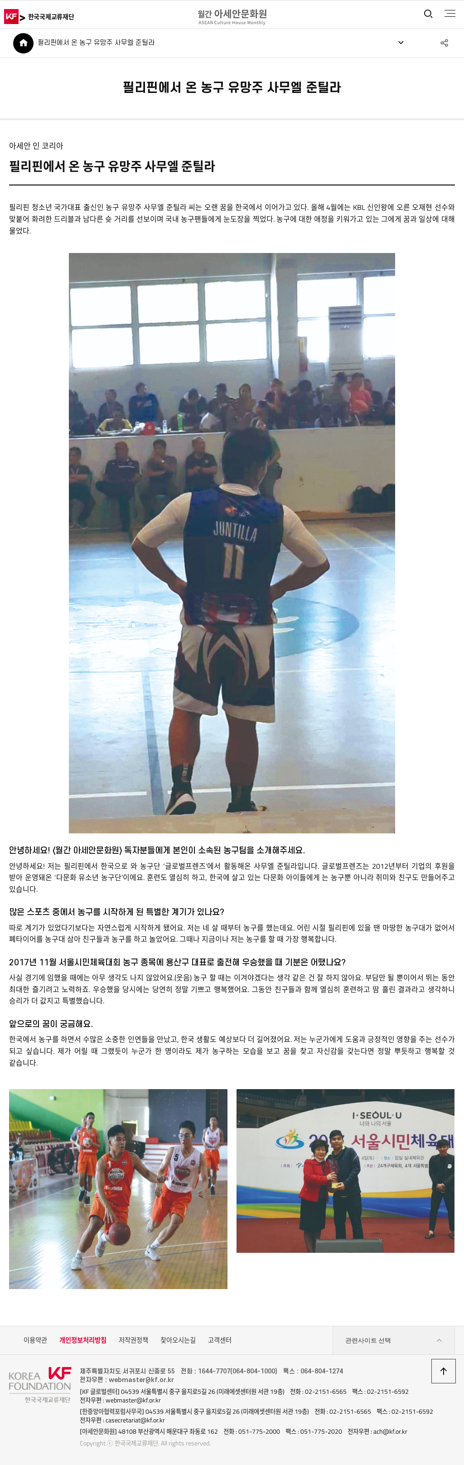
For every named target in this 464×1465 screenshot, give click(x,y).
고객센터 (220, 1341)
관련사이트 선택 (393, 1341)
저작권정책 (133, 1341)
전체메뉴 (450, 13)
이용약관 (35, 1341)
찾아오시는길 (178, 1341)
